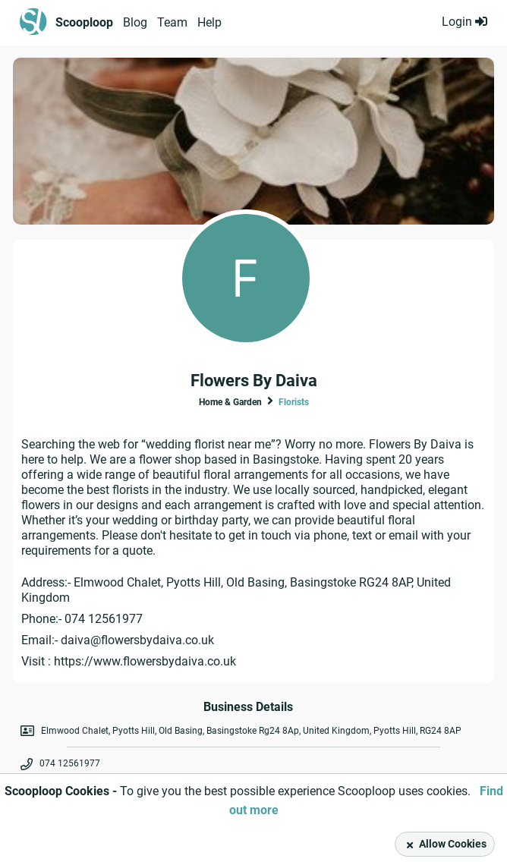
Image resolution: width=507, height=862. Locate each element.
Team (172, 22)
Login (464, 21)
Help (209, 22)
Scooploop (84, 22)
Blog (135, 22)
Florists (294, 402)
